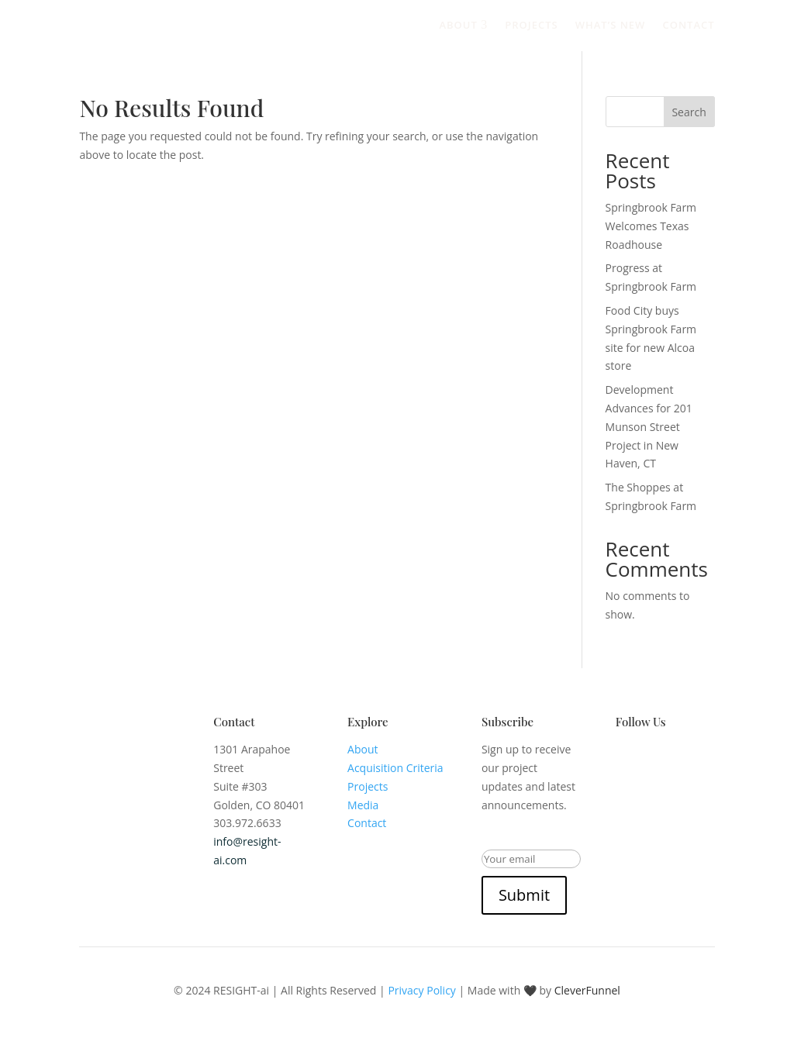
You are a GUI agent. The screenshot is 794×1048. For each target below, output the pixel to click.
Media (362, 805)
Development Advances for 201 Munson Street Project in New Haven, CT (649, 426)
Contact (688, 25)
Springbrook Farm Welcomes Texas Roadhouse (651, 226)
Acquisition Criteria (395, 767)
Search (688, 112)
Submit (524, 894)
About (463, 25)
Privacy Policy (421, 990)
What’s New (610, 25)
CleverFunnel (587, 990)
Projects (531, 25)
